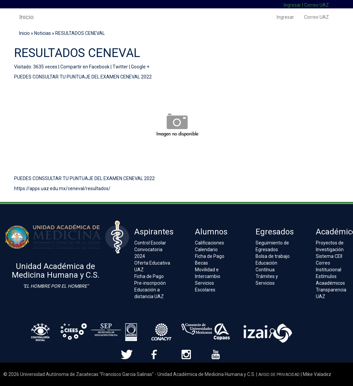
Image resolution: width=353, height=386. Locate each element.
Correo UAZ (316, 5)
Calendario (206, 249)
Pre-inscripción (150, 283)
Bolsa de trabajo (273, 256)
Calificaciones (209, 242)
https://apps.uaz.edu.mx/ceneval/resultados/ (62, 188)
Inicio (26, 16)
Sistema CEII (329, 256)
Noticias (42, 33)
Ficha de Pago (149, 276)
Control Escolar (150, 242)
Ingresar (292, 5)
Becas (201, 263)
